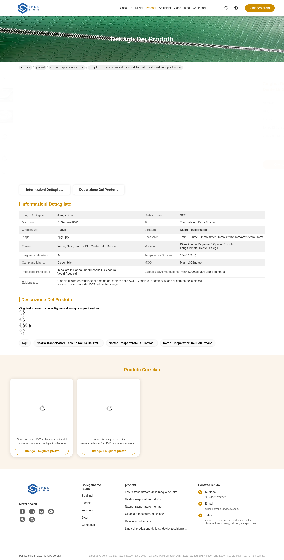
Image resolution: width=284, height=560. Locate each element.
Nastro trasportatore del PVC (67, 67)
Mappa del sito (52, 555)
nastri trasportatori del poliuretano (187, 343)
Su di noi (137, 7)
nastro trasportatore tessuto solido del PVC (68, 343)
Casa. (124, 7)
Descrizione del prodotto (98, 190)
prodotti (151, 7)
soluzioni (165, 7)
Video (177, 7)
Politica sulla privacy (30, 555)
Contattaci (199, 7)
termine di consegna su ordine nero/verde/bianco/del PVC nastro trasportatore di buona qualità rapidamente (108, 441)
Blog (187, 7)
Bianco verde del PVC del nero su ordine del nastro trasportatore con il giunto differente (41, 441)
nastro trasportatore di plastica (131, 343)
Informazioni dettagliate (44, 190)
